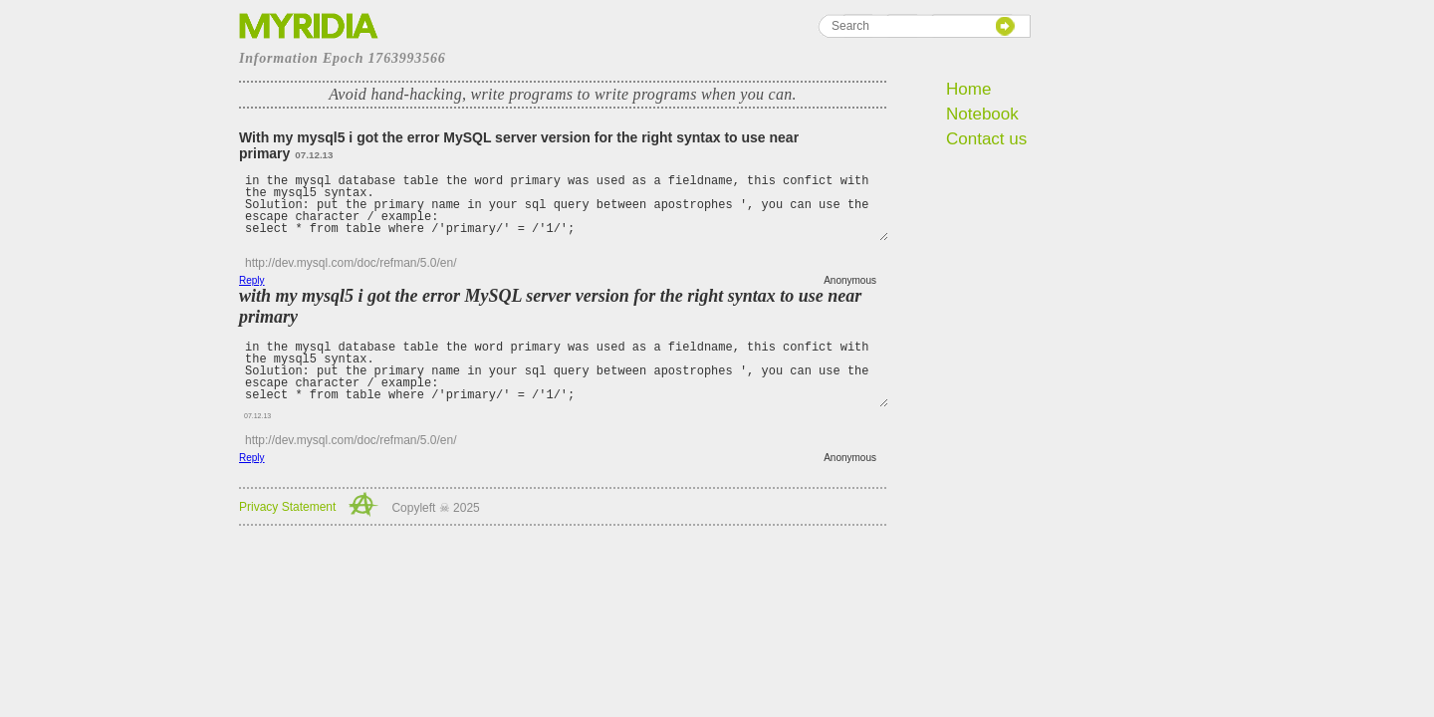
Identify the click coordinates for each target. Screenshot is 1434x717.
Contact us (986, 138)
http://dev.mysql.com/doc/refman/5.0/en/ (351, 263)
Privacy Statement (287, 507)
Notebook (982, 114)
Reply (252, 280)
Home (968, 89)
